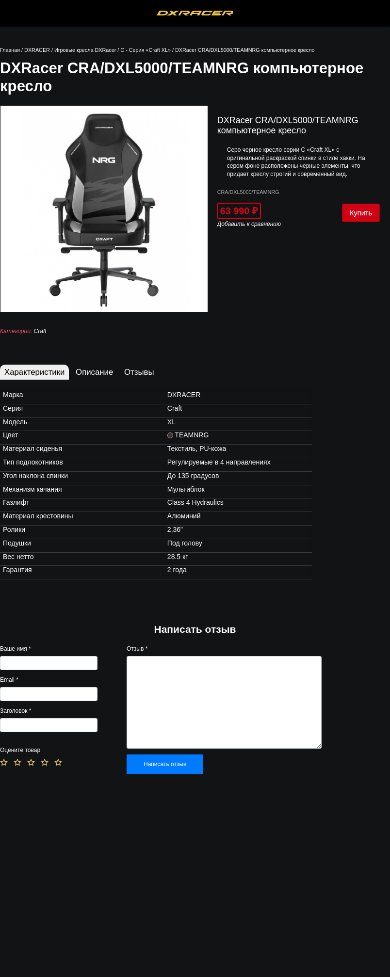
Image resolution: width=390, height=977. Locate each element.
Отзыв (137, 648)
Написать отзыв (165, 764)
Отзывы (139, 372)
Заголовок (15, 710)
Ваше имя (15, 648)
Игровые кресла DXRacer (85, 50)
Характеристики (34, 372)
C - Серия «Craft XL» (145, 50)
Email (9, 679)
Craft (40, 331)
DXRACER (37, 50)
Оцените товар (20, 750)
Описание (94, 372)
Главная (10, 50)
